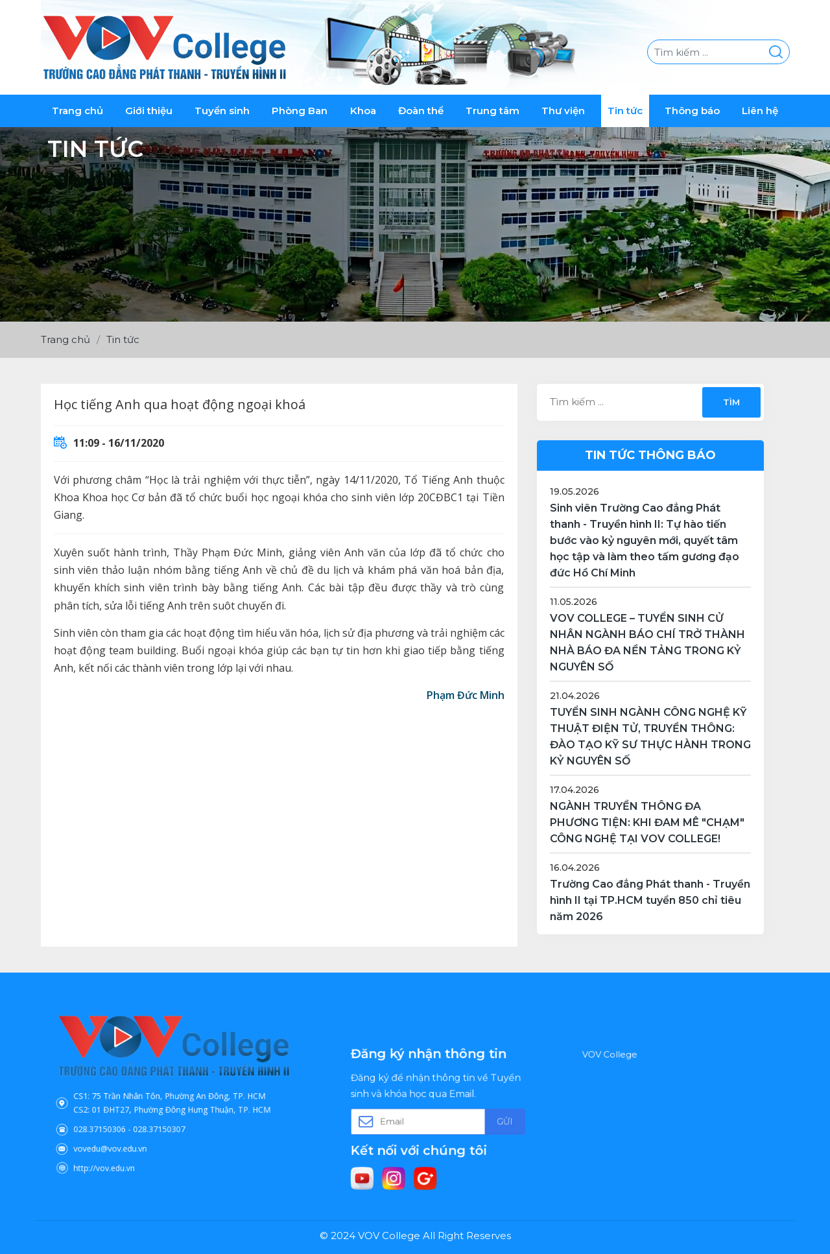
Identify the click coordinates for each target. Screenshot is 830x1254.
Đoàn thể (421, 110)
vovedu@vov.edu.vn (138, 1125)
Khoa (363, 110)
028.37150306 (133, 1115)
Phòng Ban (299, 110)
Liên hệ (760, 110)
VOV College (641, 1084)
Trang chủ (77, 110)
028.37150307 (165, 1115)
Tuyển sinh (222, 110)
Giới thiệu (148, 110)
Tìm (730, 402)
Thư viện (563, 110)
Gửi (474, 1119)
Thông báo (692, 110)
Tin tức (625, 110)
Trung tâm (492, 110)
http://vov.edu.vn (135, 1136)
